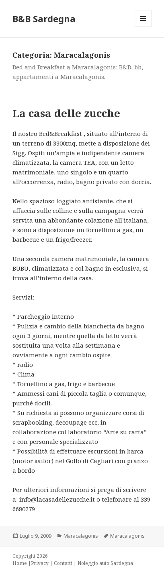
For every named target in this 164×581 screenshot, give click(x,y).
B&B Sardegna (44, 18)
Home (19, 563)
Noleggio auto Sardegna (105, 563)
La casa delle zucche (66, 113)
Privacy (40, 563)
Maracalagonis (81, 535)
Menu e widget (143, 26)
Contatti (63, 563)
